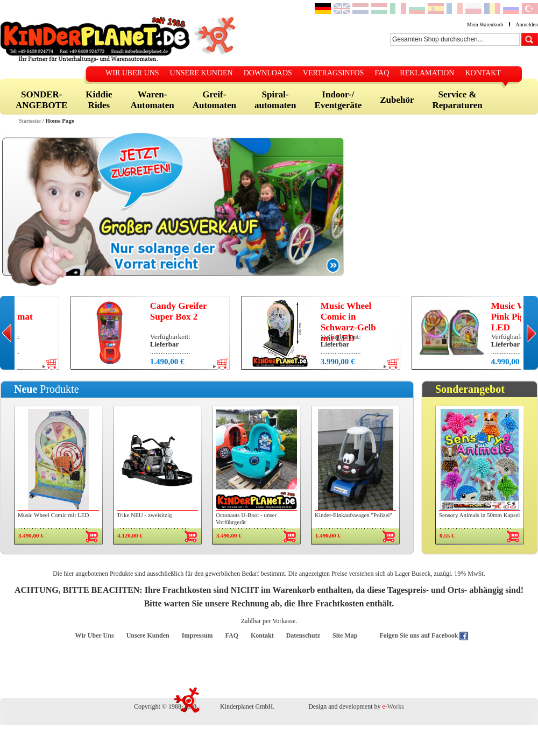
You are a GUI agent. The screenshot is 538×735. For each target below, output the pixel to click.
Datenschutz (303, 635)
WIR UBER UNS (132, 73)
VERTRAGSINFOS (333, 73)
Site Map (344, 635)
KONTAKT (483, 73)
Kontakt (262, 635)
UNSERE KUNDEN (201, 73)
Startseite (30, 120)
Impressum (197, 635)
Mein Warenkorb (485, 24)
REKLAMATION (427, 73)
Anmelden (526, 24)
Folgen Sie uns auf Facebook (419, 635)
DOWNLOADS (268, 73)
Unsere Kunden (147, 635)
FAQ (381, 73)
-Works (393, 706)
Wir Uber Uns (94, 635)
